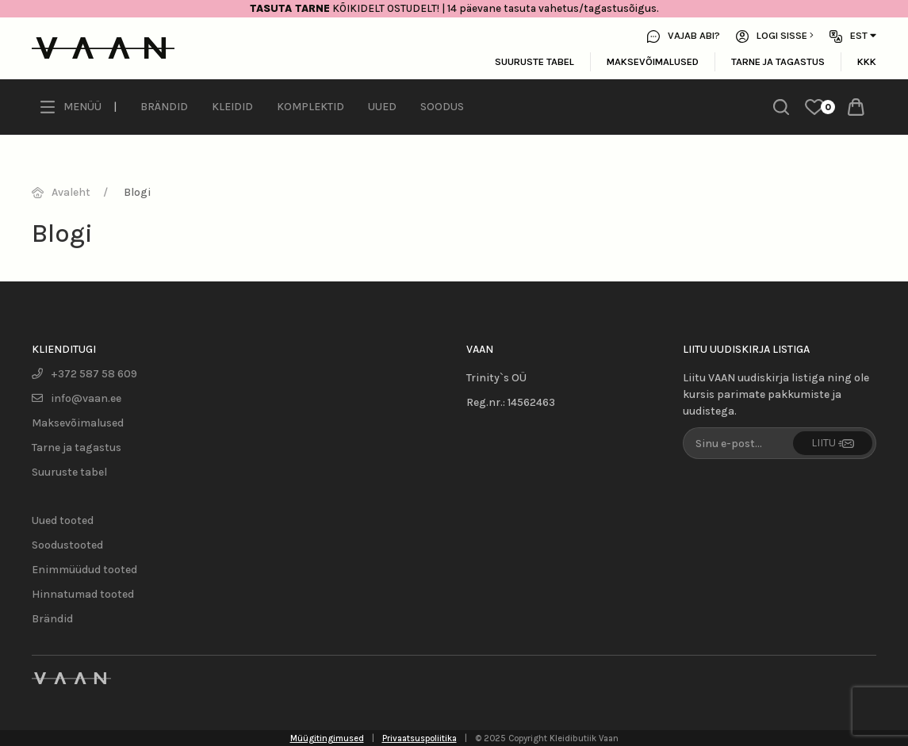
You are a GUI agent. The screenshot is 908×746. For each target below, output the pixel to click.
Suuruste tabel (534, 61)
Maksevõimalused (653, 61)
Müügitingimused (327, 738)
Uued (382, 106)
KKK (866, 61)
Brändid (164, 106)
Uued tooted (63, 520)
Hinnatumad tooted (83, 594)
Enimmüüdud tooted (84, 569)
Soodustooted (67, 545)
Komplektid (310, 106)
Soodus (442, 106)
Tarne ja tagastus (778, 61)
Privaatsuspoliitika (419, 738)
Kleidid (232, 106)
